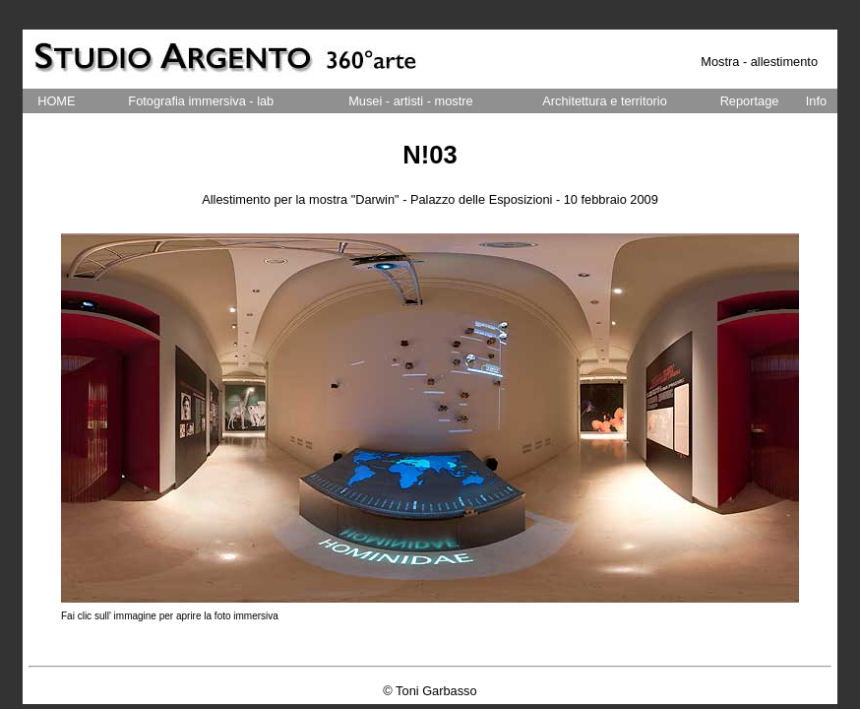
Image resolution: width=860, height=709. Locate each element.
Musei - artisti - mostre (410, 101)
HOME (56, 101)
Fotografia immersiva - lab (201, 101)
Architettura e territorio (604, 101)
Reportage (749, 101)
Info (816, 101)
